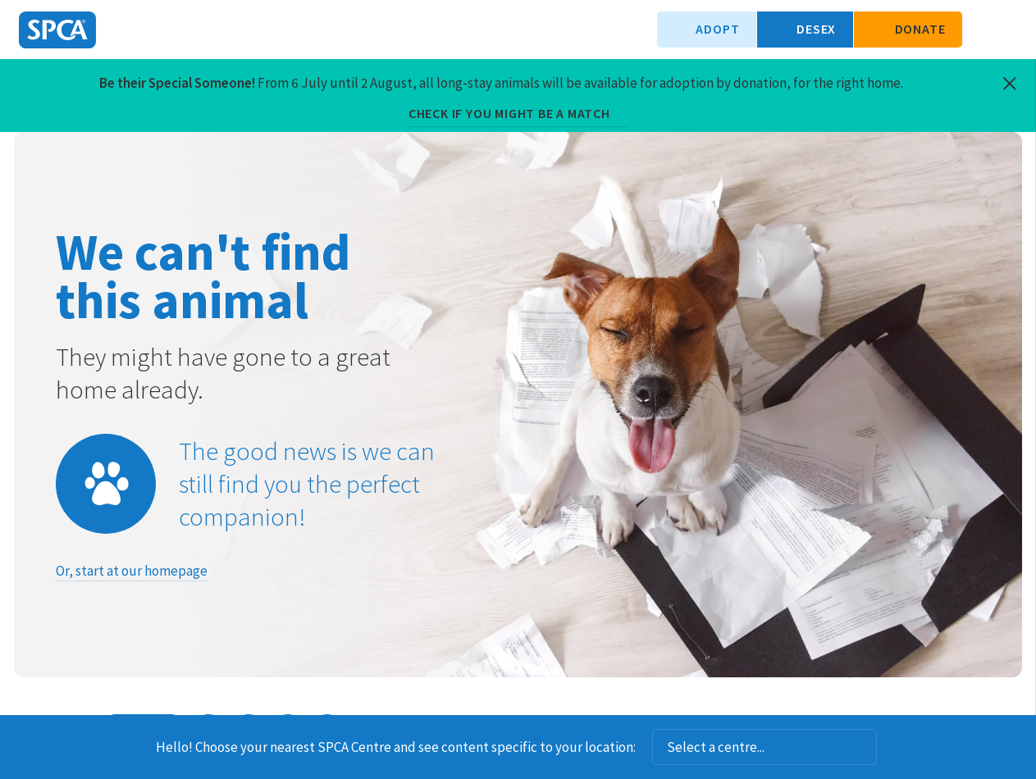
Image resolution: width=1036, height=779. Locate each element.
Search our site (983, 29)
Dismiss (898, 747)
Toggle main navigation (1009, 29)
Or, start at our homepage (132, 571)
